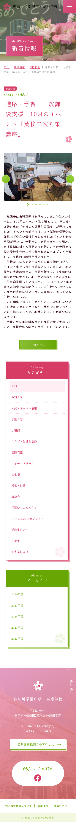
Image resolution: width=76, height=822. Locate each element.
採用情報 (42, 806)
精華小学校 (60, 806)
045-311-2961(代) (41, 726)
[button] (5, 179)
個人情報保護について (18, 806)
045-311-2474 (41, 731)
